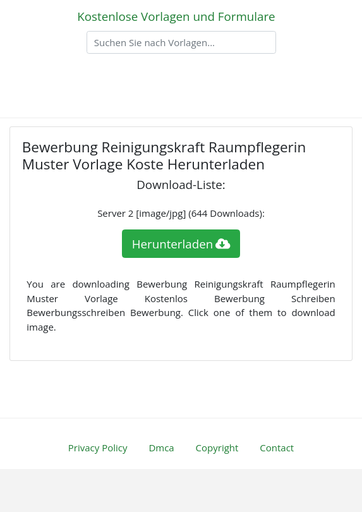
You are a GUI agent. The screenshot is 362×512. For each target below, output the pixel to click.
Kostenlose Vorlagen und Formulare (176, 16)
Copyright (217, 447)
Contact (277, 447)
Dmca (161, 447)
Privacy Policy (98, 447)
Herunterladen (181, 244)
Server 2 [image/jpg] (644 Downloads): (181, 213)
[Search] (181, 42)
